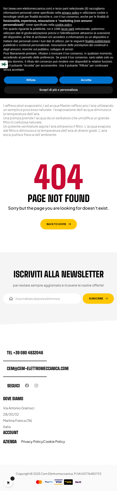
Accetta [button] (86, 80)
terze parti (67, 29)
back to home (56, 224)
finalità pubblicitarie (97, 41)
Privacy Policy (32, 441)
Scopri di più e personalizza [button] (58, 89)
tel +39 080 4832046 (25, 352)
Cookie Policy (54, 441)
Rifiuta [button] (31, 80)
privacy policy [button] (70, 12)
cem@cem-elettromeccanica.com (38, 368)
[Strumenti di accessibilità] (4, 64)
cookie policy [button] (63, 24)
